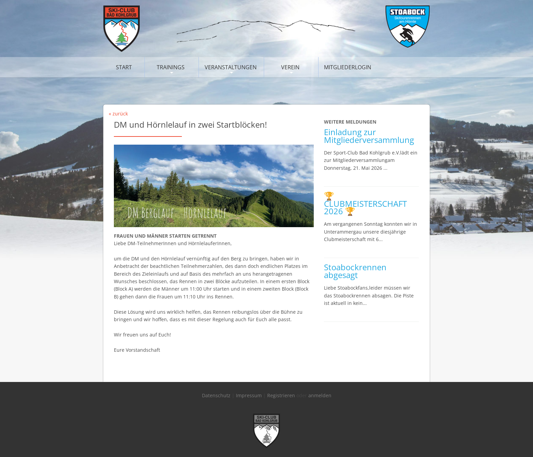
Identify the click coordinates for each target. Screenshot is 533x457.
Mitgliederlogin (347, 67)
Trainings (171, 67)
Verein (290, 67)
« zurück (118, 113)
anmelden (319, 395)
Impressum (249, 395)
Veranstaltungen (231, 67)
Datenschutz (216, 395)
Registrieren (281, 395)
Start (124, 67)
